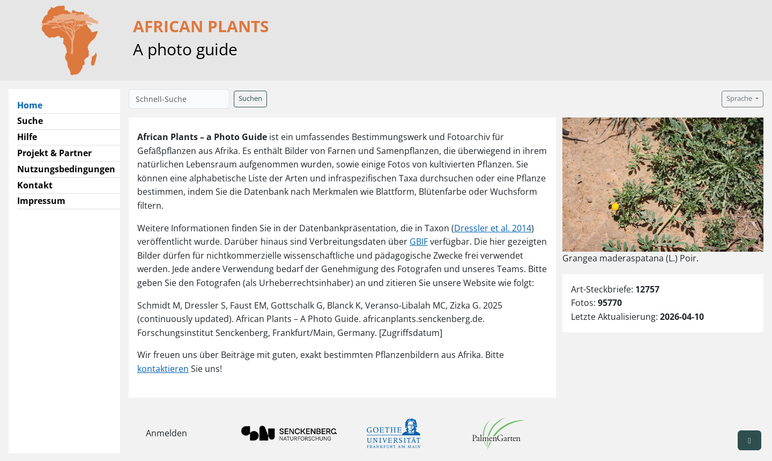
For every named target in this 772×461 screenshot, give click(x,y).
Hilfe (27, 137)
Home (34, 104)
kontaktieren (163, 369)
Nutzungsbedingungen (66, 169)
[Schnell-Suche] (179, 99)
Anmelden (166, 433)
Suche (30, 121)
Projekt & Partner (54, 153)
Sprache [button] (740, 98)
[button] (749, 440)
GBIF (419, 241)
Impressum (41, 201)
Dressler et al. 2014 (492, 228)
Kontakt (35, 185)
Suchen (250, 98)
